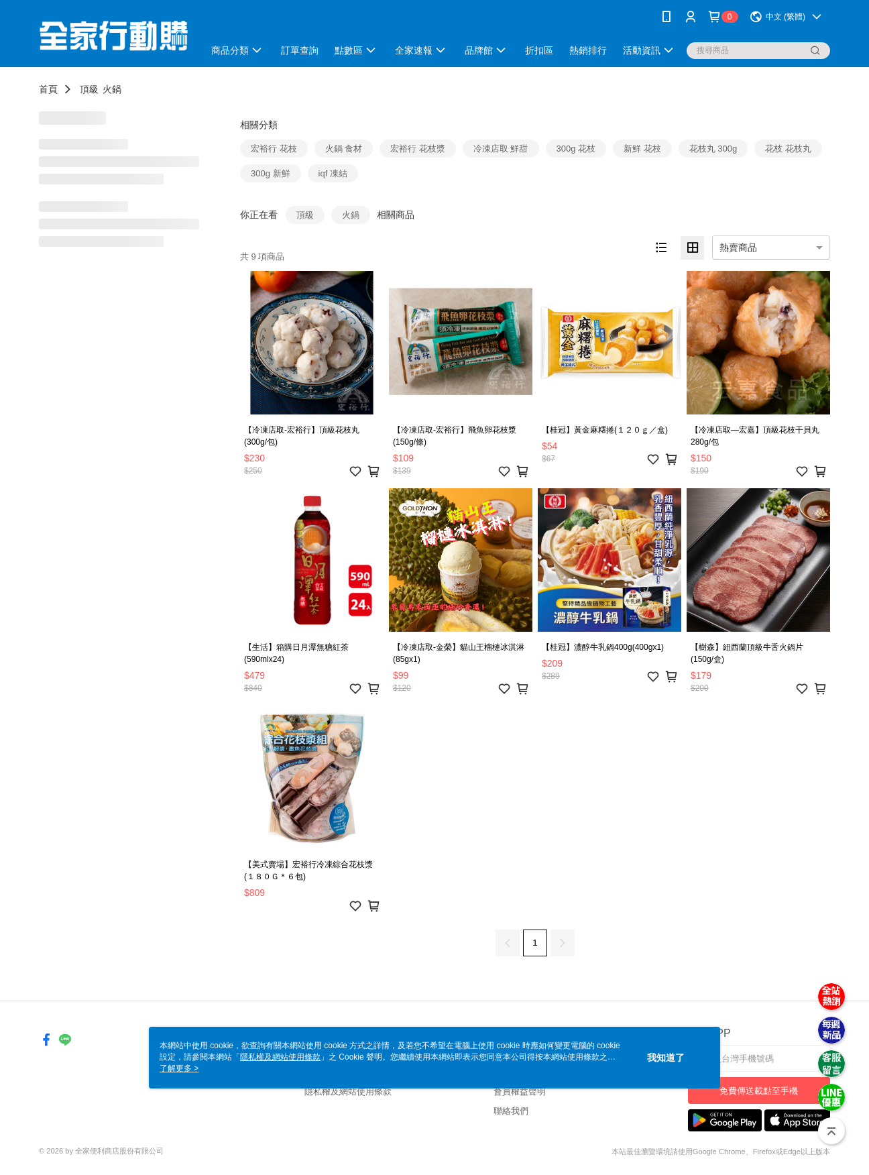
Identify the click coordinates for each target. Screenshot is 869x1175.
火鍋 (112, 89)
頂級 (89, 89)
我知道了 (666, 1057)
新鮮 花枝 (642, 149)
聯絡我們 (511, 1111)
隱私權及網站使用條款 (348, 1091)
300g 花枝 (576, 149)
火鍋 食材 (344, 149)
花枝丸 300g (713, 149)
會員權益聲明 (520, 1091)
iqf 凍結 (332, 173)
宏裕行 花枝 (274, 149)
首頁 (48, 89)
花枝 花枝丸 (788, 149)
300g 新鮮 (270, 173)
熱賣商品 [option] (738, 247)
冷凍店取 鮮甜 (500, 149)
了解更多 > (179, 1068)
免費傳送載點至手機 (758, 1091)
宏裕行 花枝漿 (417, 149)
